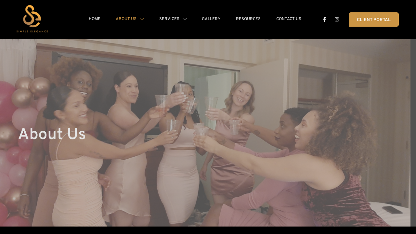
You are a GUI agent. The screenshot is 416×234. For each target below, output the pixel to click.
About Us (126, 19)
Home (90, 19)
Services (170, 19)
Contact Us (288, 19)
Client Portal (374, 20)
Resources (247, 19)
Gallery (209, 19)
